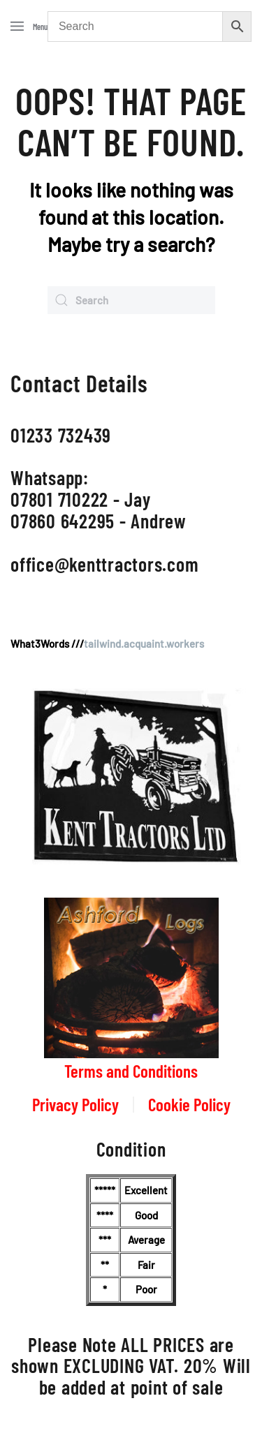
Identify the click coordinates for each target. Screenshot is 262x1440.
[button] (29, 26)
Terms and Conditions (131, 1070)
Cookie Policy (189, 1104)
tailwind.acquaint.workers (144, 643)
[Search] (131, 300)
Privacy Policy (75, 1104)
